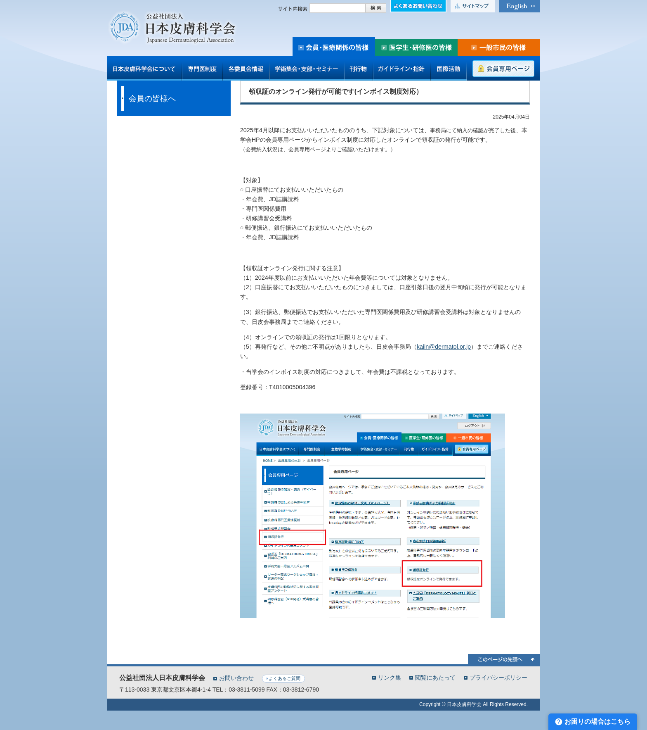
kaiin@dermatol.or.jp (444, 346)
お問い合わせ (236, 678)
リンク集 (389, 677)
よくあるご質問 (284, 678)
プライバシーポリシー (498, 677)
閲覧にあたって (435, 677)
